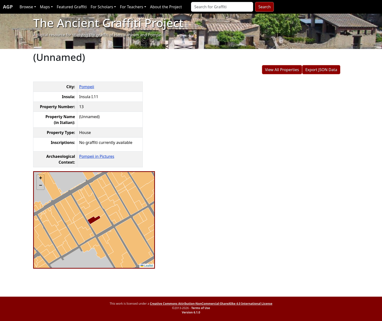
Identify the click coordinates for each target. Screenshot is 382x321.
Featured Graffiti (72, 6)
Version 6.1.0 (191, 312)
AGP (8, 6)
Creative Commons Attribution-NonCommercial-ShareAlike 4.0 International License (211, 304)
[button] (40, 178)
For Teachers (131, 6)
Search (264, 6)
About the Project (166, 6)
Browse (26, 6)
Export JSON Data (321, 69)
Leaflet (147, 265)
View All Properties (282, 69)
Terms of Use (200, 308)
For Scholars (102, 6)
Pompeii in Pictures (96, 156)
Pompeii (86, 86)
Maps (45, 6)
